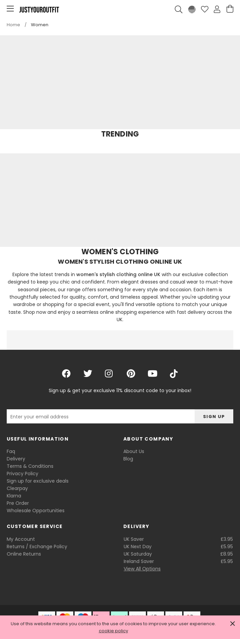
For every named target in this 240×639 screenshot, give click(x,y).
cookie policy (113, 631)
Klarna (14, 495)
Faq (11, 451)
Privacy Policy (22, 473)
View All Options (142, 568)
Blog (128, 458)
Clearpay (17, 488)
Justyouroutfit (39, 9)
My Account (21, 539)
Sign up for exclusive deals (38, 481)
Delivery (16, 458)
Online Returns (24, 554)
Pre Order (18, 503)
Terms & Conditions (30, 466)
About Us (133, 451)
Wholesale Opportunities (36, 510)
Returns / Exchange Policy (37, 546)
